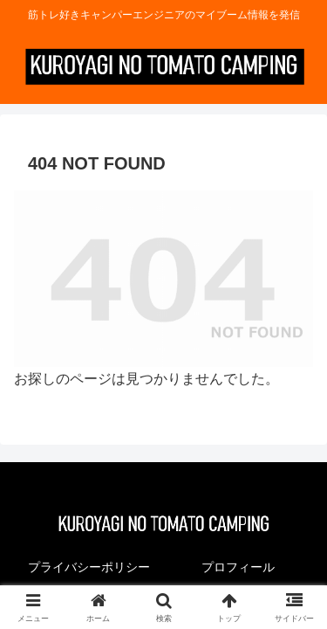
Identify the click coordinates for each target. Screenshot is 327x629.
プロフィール (238, 567)
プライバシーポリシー (89, 567)
